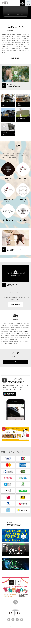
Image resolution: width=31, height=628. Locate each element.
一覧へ (16, 362)
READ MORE (15, 58)
